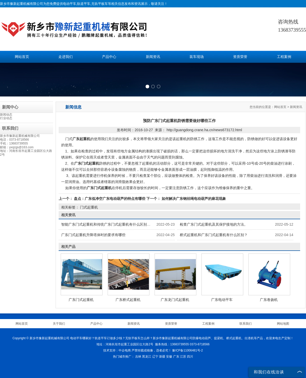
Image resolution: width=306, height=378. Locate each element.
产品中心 (109, 57)
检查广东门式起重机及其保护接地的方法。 (214, 224)
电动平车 (69, 4)
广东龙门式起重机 (175, 300)
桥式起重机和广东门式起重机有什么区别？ (214, 235)
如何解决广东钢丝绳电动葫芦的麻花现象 (193, 199)
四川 (190, 356)
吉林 (138, 356)
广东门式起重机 (81, 300)
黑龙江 (146, 356)
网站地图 (283, 323)
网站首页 (22, 57)
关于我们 (59, 323)
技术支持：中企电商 (117, 350)
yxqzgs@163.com (21, 147)
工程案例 (284, 57)
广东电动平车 (222, 300)
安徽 (169, 356)
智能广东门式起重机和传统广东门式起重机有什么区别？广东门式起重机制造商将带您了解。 (134, 224)
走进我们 (65, 57)
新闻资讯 (153, 57)
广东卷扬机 (269, 300)
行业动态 (6, 118)
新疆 (162, 356)
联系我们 (245, 323)
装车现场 (196, 57)
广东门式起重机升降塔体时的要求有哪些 (93, 235)
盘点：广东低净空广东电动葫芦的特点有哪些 (109, 199)
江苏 (183, 356)
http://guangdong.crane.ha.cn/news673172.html (204, 130)
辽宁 (155, 356)
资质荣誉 (240, 57)
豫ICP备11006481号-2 (187, 350)
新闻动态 (6, 114)
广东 (176, 356)
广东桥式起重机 (128, 300)
